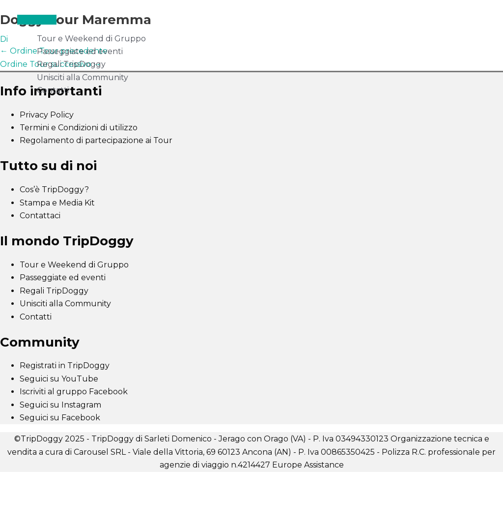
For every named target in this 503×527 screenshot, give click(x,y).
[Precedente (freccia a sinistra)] (19, 494)
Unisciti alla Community (82, 77)
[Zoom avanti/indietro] (19, 481)
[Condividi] (102, 481)
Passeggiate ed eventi (80, 51)
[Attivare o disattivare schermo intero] (61, 481)
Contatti (53, 90)
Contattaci (40, 215)
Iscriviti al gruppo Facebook (74, 391)
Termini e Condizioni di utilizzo (79, 127)
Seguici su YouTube (59, 378)
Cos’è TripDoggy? (54, 189)
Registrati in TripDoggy (65, 365)
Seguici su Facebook (60, 417)
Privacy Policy (47, 114)
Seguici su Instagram (60, 405)
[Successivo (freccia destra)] (61, 494)
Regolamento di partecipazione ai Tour (96, 140)
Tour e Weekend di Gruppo (91, 38)
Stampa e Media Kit (57, 202)
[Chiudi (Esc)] (143, 481)
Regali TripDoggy (71, 64)
